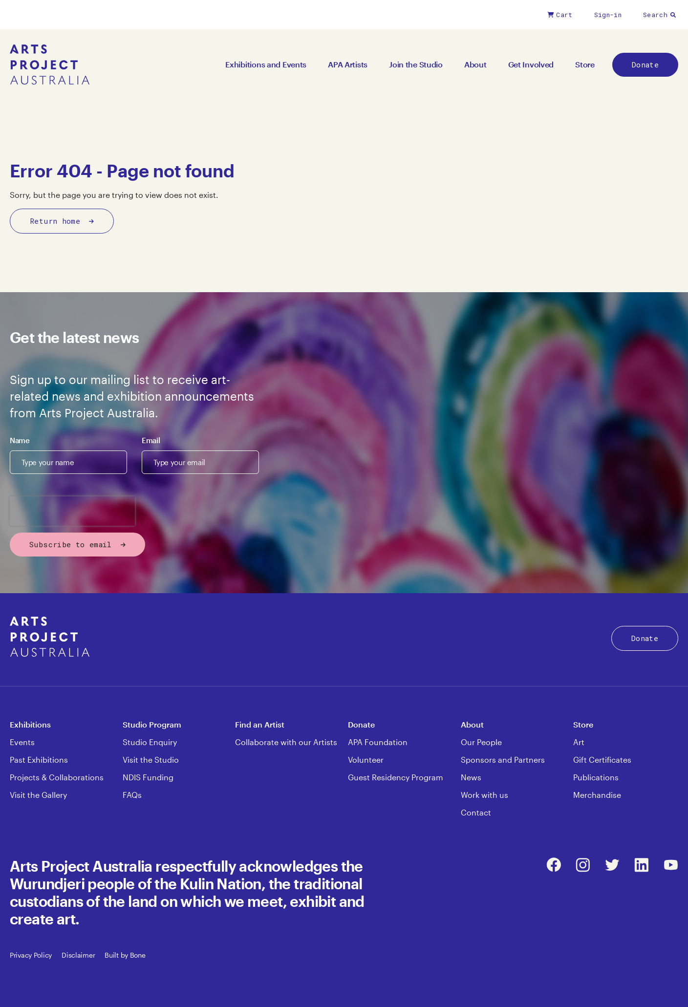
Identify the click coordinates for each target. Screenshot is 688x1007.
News (471, 777)
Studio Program (152, 724)
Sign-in (608, 14)
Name (20, 440)
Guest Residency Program (395, 777)
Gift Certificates (602, 759)
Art (578, 742)
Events (22, 742)
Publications (596, 777)
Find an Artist (259, 724)
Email (151, 440)
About (475, 64)
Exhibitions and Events (265, 64)
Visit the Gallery (38, 794)
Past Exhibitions (39, 759)
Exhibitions (30, 724)
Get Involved (531, 64)
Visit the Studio (151, 759)
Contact (476, 812)
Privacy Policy (31, 955)
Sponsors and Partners (503, 759)
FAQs (132, 794)
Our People (481, 742)
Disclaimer (78, 955)
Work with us (484, 794)
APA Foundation (378, 742)
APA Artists (347, 64)
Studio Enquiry (150, 742)
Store (585, 64)
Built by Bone (125, 955)
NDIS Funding (148, 777)
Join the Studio (416, 64)
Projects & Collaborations (57, 777)
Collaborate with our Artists (286, 742)
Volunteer (366, 759)
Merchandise (597, 794)
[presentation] (72, 511)
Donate (645, 64)
